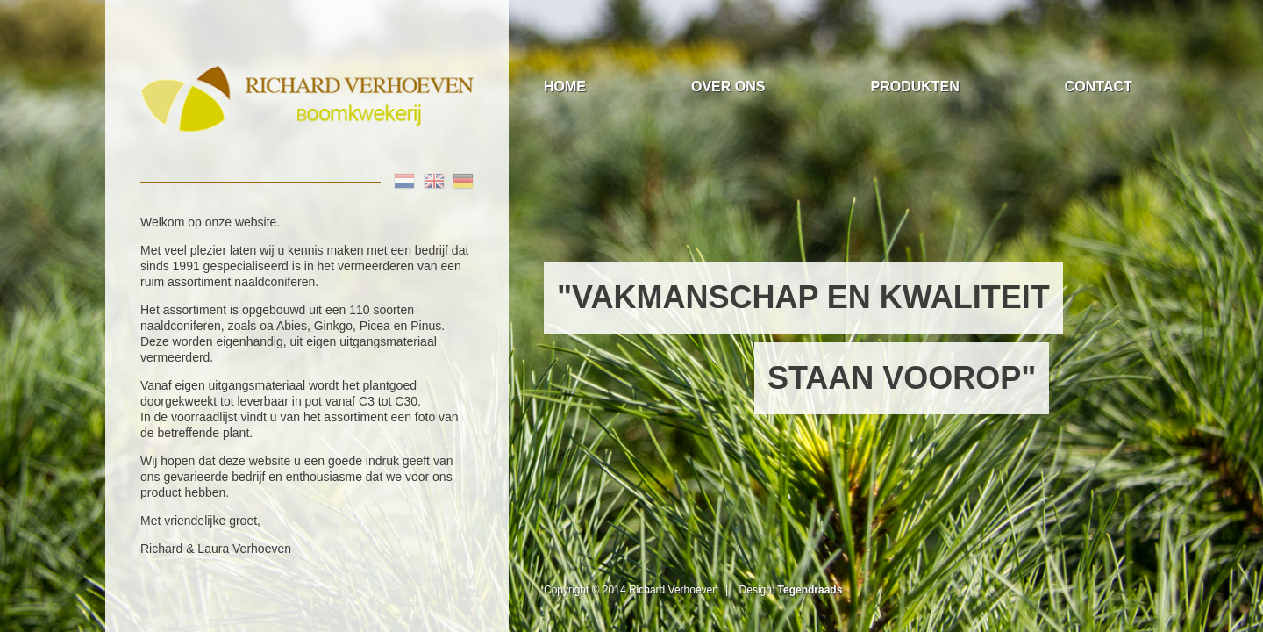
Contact (1098, 86)
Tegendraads (810, 590)
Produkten (914, 86)
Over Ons (728, 86)
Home (565, 86)
